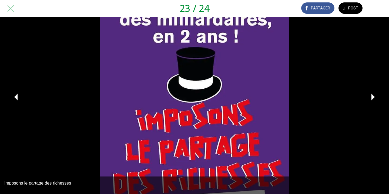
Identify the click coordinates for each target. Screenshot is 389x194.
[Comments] (378, 8)
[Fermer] (11, 8)
